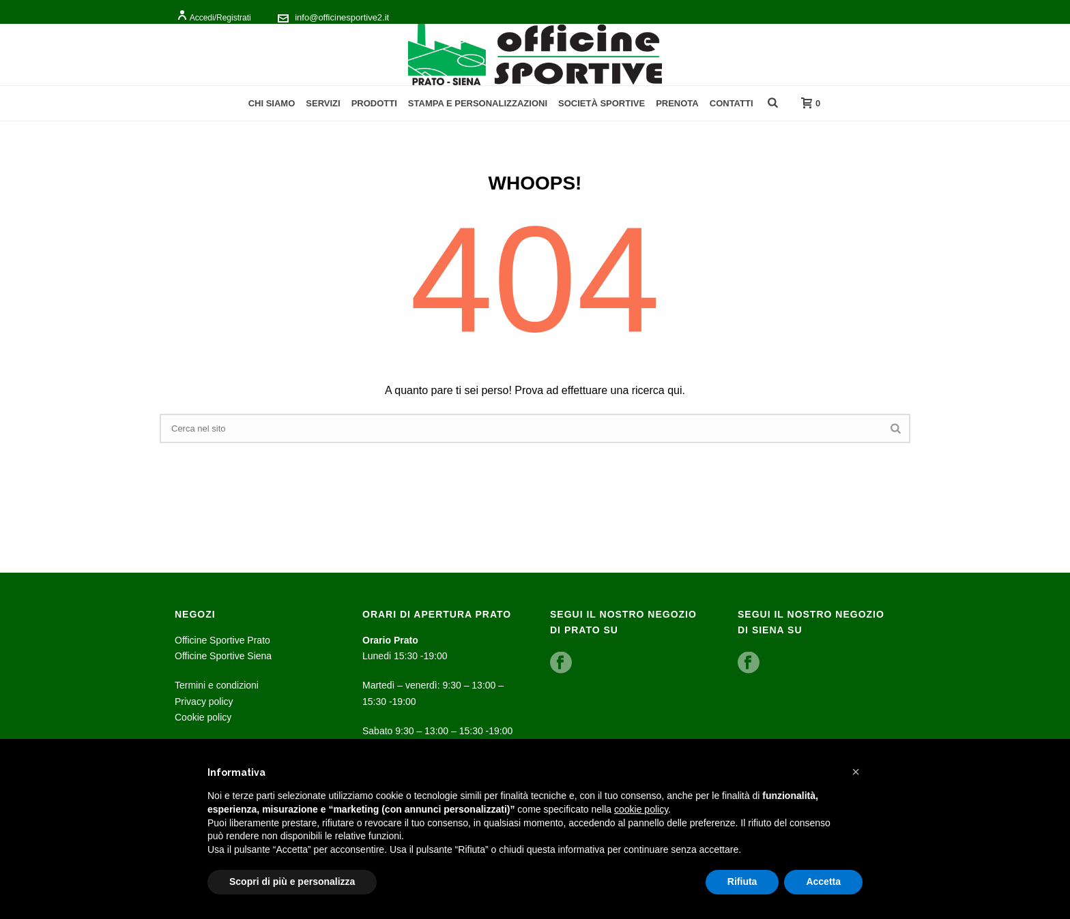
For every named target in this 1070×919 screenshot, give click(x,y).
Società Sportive (601, 103)
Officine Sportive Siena (223, 655)
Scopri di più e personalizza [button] (292, 881)
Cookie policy (203, 717)
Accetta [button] (823, 881)
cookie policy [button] (641, 809)
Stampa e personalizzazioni (477, 103)
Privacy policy (204, 701)
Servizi (323, 103)
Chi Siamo (271, 103)
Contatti (731, 103)
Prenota (677, 103)
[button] (856, 772)
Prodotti (374, 103)
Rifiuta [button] (742, 881)
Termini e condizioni (217, 685)
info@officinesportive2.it (342, 17)
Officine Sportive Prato (222, 640)
